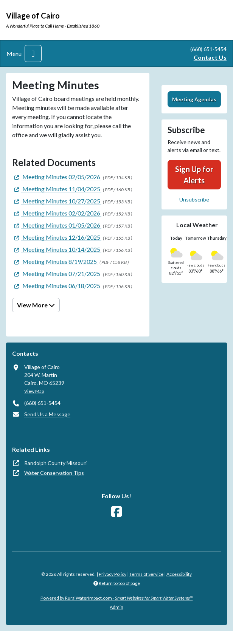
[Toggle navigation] (33, 53)
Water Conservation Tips (54, 473)
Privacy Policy (112, 574)
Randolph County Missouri (55, 463)
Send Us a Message (47, 414)
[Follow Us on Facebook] (116, 511)
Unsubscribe (194, 199)
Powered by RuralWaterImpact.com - (116, 598)
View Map (34, 391)
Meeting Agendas (194, 99)
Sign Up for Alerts (194, 174)
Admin (116, 607)
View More (36, 305)
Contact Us (210, 57)
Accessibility (179, 574)
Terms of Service (146, 574)
